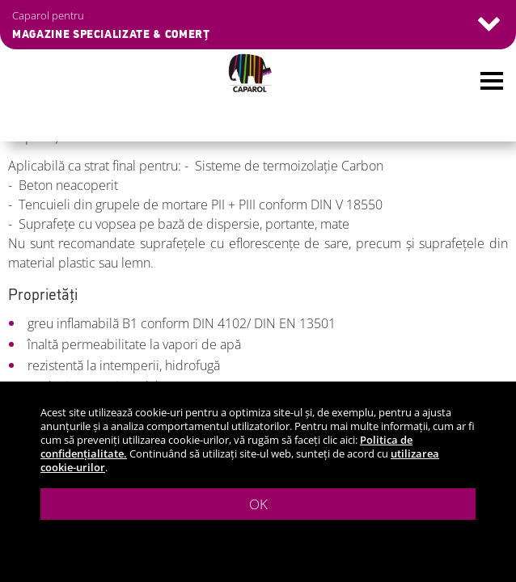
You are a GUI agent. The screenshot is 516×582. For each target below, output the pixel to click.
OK (258, 504)
